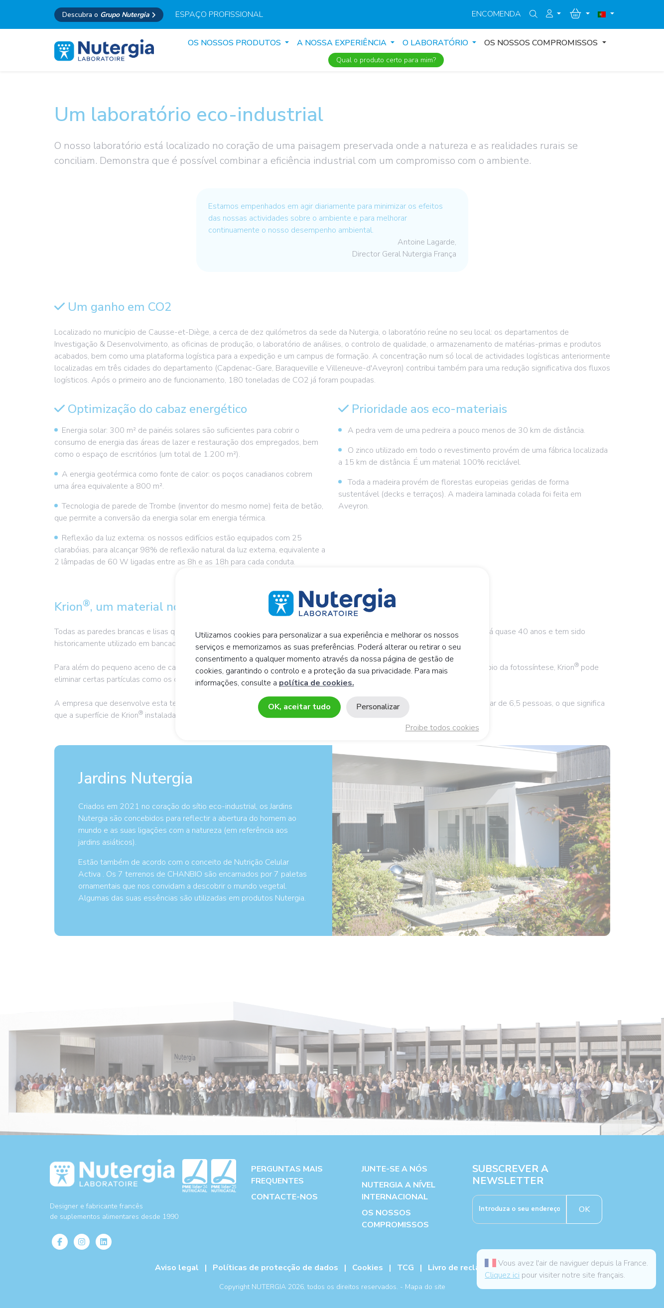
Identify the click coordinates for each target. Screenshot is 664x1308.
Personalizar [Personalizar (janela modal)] (377, 707)
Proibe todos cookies (442, 728)
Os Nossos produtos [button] (235, 42)
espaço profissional (219, 14)
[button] (553, 14)
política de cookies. (316, 683)
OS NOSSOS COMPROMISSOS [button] (542, 42)
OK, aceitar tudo (299, 707)
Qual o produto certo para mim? (386, 60)
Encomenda (496, 13)
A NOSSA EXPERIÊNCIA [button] (343, 42)
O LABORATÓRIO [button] (436, 42)
